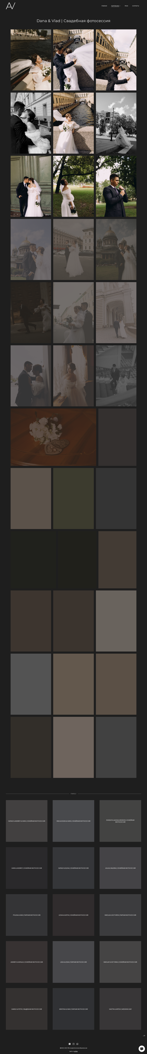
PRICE (126, 6)
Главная (104, 6)
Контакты (135, 6)
